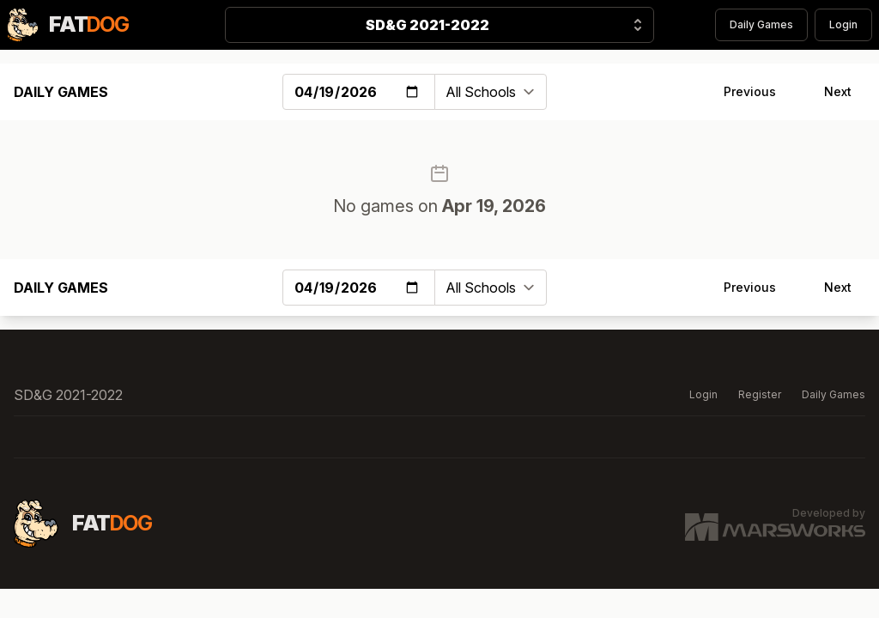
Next (838, 91)
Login (843, 24)
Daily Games (761, 24)
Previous (750, 91)
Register (759, 394)
